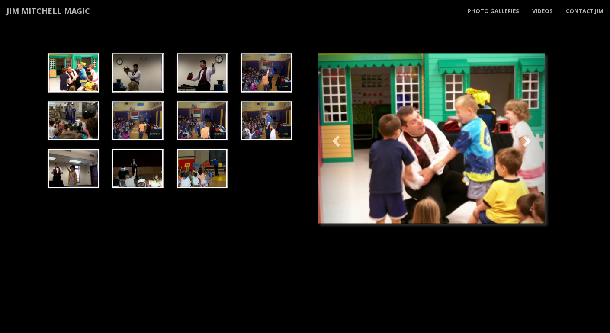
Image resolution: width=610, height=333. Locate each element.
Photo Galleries (493, 11)
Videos (542, 11)
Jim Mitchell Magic (48, 11)
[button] (335, 138)
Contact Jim (585, 11)
